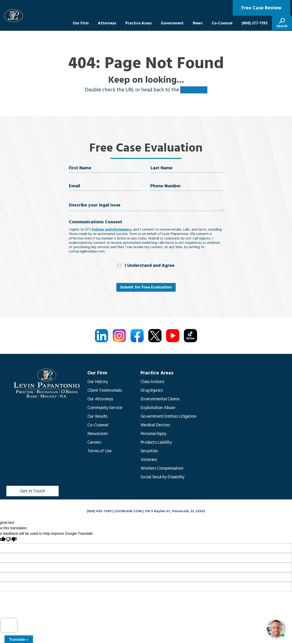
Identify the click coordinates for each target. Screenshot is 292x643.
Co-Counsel (97, 425)
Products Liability (156, 442)
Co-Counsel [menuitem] (222, 23)
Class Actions (152, 381)
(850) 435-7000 (99, 511)
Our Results (97, 416)
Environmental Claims (160, 399)
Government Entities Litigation (168, 416)
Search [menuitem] (281, 26)
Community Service (104, 407)
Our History (97, 381)
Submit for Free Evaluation (146, 287)
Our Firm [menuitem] (81, 23)
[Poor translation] (11, 539)
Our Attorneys (100, 399)
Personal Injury (153, 433)
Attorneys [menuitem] (107, 23)
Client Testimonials (104, 390)
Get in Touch (32, 491)
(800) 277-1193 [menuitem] (254, 23)
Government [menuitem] (172, 23)
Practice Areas (157, 372)
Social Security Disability (162, 477)
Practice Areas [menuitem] (138, 23)
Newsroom (97, 433)
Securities (149, 451)
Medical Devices (155, 425)
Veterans (149, 459)
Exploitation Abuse (158, 407)
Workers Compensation (162, 468)
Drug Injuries (152, 390)
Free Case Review (261, 7)
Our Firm (97, 372)
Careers (94, 442)
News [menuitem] (198, 23)
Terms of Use (99, 451)
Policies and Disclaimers (111, 229)
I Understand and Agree (150, 265)
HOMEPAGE (193, 89)
